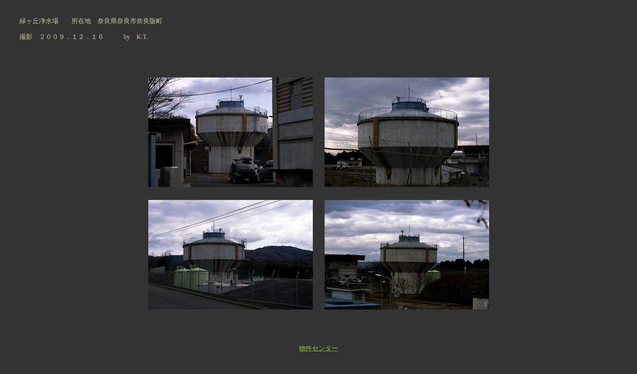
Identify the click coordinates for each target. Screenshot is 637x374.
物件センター (318, 348)
